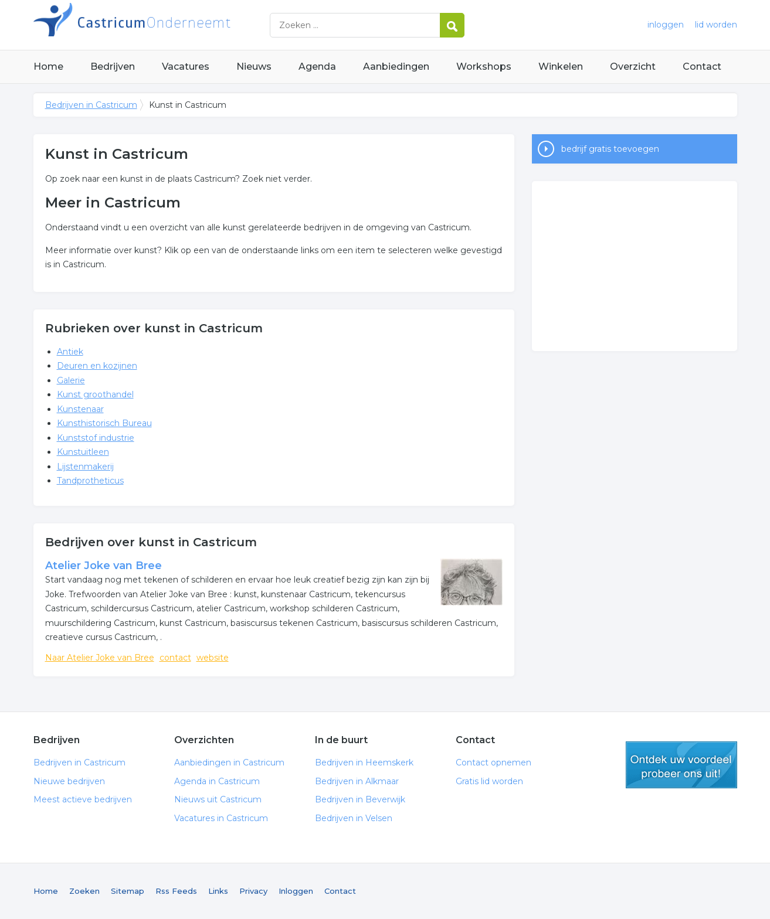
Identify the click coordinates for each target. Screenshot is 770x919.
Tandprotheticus (90, 480)
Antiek (70, 351)
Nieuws (254, 66)
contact (175, 657)
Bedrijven (112, 66)
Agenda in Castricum (217, 781)
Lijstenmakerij (85, 466)
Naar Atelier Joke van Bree (99, 657)
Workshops (483, 66)
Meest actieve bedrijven (82, 799)
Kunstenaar (80, 409)
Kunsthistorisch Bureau (104, 423)
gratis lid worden (681, 764)
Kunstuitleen (83, 452)
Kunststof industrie (95, 438)
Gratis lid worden (489, 781)
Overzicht (633, 66)
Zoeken (84, 891)
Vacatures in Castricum (221, 818)
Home (48, 66)
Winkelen (560, 66)
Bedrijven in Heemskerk (364, 762)
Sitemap (127, 891)
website (212, 657)
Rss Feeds (176, 891)
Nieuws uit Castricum (218, 799)
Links (218, 891)
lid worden (716, 24)
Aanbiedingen (396, 66)
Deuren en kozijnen (97, 365)
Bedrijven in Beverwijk (360, 799)
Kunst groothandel (95, 394)
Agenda (317, 66)
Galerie (71, 380)
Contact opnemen (493, 762)
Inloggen (296, 891)
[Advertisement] (634, 266)
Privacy (253, 891)
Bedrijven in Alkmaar (357, 781)
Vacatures (185, 66)
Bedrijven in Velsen (353, 818)
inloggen (665, 24)
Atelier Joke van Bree (103, 565)
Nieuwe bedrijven (69, 781)
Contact (702, 66)
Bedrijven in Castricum (180, 25)
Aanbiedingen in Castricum (229, 762)
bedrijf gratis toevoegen (610, 149)
